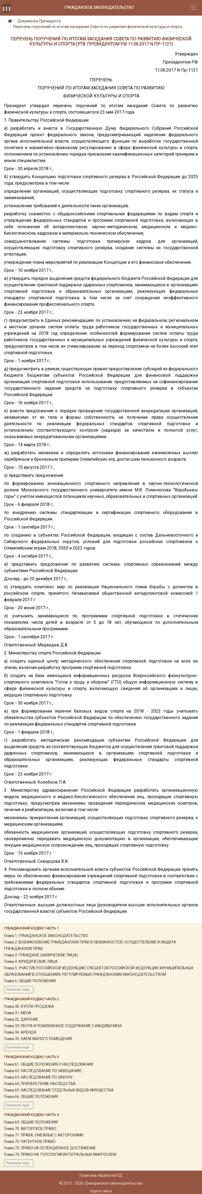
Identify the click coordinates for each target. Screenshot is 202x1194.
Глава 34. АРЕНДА (20, 1032)
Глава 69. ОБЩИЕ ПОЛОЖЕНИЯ (31, 1122)
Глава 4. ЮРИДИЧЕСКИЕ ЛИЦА (31, 961)
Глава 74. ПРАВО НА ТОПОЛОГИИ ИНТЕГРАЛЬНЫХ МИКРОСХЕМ (60, 1154)
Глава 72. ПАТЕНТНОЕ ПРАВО (29, 1141)
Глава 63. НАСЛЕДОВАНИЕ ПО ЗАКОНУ (38, 1077)
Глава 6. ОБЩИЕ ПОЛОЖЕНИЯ (30, 981)
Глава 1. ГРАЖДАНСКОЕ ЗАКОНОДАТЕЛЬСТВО (46, 936)
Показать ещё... (18, 989)
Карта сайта (101, 1191)
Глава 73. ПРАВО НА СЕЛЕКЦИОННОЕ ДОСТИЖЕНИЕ (50, 1148)
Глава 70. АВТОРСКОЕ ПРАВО (30, 1128)
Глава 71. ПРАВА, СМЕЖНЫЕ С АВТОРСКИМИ (43, 1135)
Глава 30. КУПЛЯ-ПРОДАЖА (29, 1006)
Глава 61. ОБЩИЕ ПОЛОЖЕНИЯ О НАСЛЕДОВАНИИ (48, 1064)
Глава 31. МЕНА (17, 1013)
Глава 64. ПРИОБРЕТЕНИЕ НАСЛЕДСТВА (40, 1084)
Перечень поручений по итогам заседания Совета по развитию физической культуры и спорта (97, 26)
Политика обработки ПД (101, 1175)
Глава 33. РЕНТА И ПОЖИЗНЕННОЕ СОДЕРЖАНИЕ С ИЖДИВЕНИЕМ (62, 1026)
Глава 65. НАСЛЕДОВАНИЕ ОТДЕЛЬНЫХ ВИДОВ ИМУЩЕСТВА (59, 1090)
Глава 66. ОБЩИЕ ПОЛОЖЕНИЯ (31, 1096)
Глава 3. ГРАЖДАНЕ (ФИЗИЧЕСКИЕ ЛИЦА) (41, 955)
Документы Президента (39, 21)
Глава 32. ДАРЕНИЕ (21, 1019)
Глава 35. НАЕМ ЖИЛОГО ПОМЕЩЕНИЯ (38, 1039)
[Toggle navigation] (193, 7)
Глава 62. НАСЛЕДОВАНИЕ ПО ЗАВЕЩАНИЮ (43, 1071)
